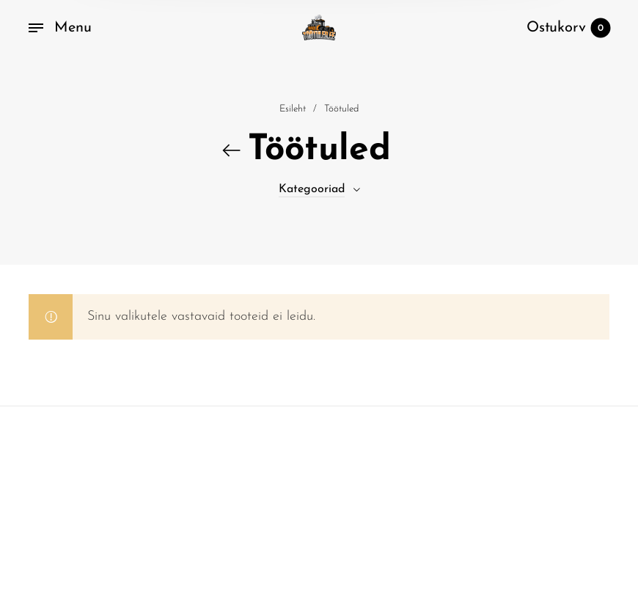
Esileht (292, 112)
